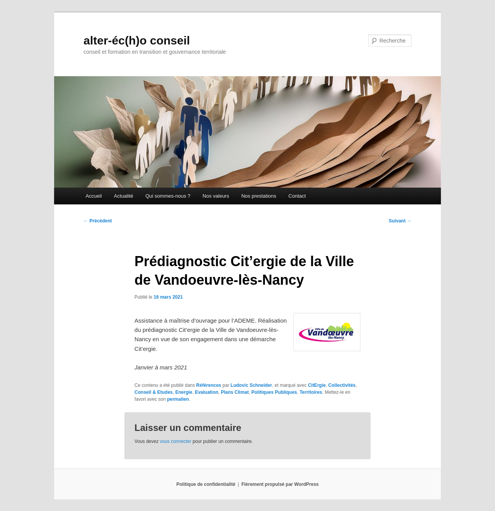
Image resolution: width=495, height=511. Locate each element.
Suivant (400, 221)
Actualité (123, 196)
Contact (297, 196)
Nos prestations (258, 196)
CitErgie (317, 385)
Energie (183, 392)
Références (208, 385)
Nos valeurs (216, 196)
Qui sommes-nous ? (167, 196)
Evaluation (206, 392)
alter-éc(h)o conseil (137, 40)
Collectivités (342, 385)
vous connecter (175, 441)
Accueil (93, 196)
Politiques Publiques (274, 392)
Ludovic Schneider (251, 385)
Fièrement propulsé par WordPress (280, 484)
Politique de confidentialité (206, 484)
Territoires (311, 392)
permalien (178, 399)
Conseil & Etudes (154, 392)
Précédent (98, 221)
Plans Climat (235, 392)
